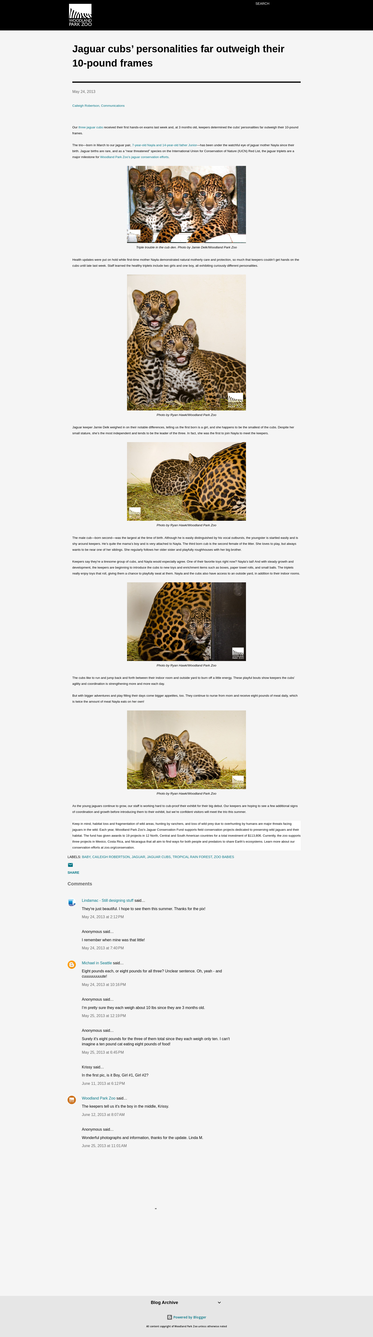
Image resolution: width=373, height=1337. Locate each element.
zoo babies (224, 857)
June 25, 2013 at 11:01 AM (104, 1146)
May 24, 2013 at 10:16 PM (104, 985)
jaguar (138, 857)
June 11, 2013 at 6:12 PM (103, 1083)
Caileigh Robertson (111, 857)
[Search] (262, 3)
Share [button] (73, 872)
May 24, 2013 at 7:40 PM (103, 948)
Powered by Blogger (186, 1317)
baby (86, 857)
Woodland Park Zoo (98, 1098)
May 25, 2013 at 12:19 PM (104, 1016)
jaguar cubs (159, 857)
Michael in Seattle (97, 963)
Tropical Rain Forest (192, 857)
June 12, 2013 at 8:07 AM (103, 1115)
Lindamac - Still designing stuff (107, 900)
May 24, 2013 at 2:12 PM (103, 917)
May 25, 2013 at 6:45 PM (103, 1052)
